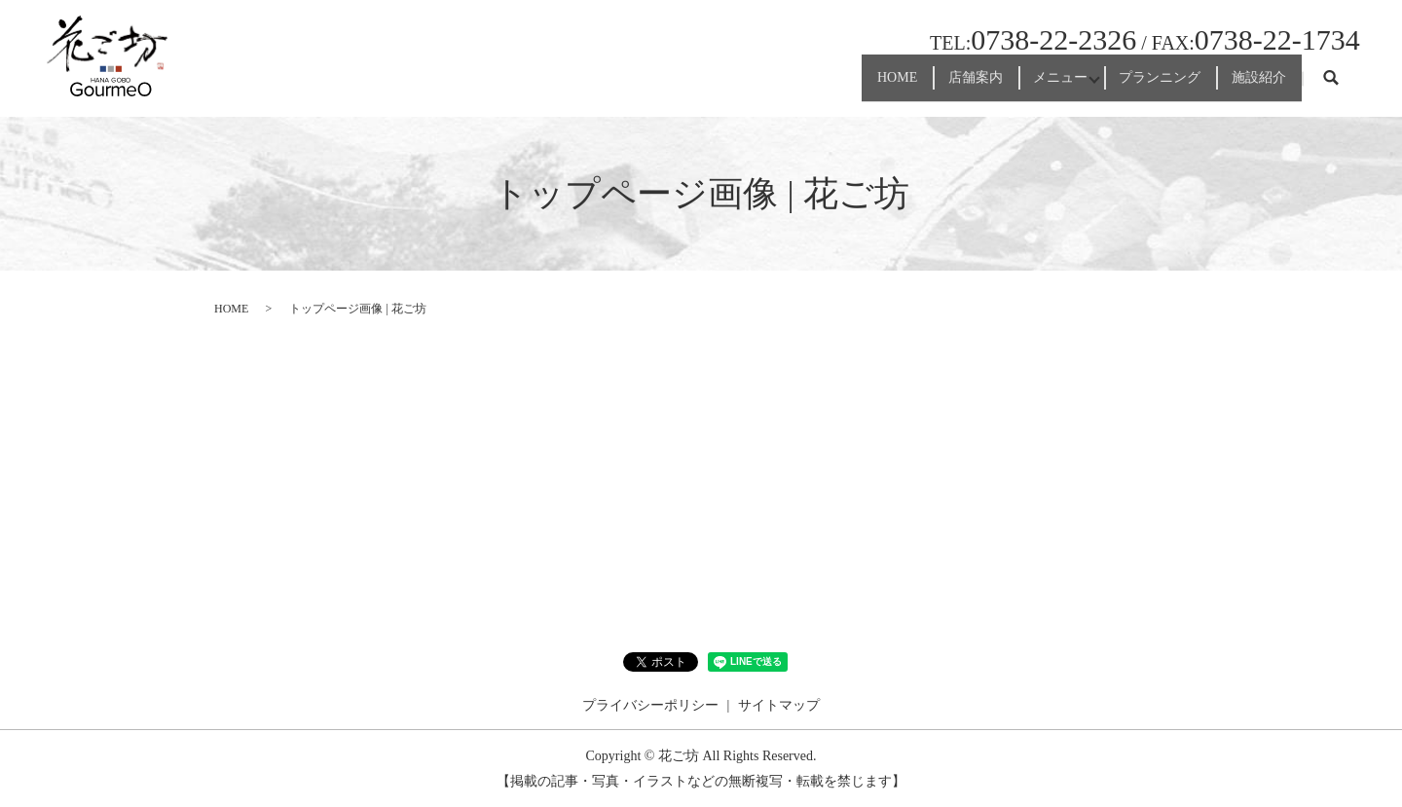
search (1331, 86)
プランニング (1119, 86)
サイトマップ (779, 705)
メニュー (987, 86)
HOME (769, 86)
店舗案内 (874, 86)
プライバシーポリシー (650, 705)
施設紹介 (1245, 86)
